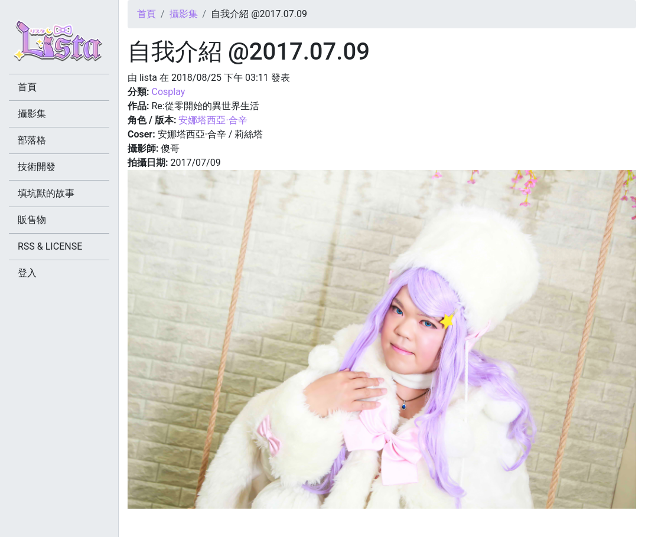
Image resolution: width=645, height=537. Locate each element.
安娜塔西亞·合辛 (212, 120)
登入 (27, 273)
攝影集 (184, 13)
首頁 (146, 13)
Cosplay (168, 91)
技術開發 (37, 166)
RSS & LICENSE (50, 246)
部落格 (32, 140)
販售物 (32, 219)
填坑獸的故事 (46, 193)
